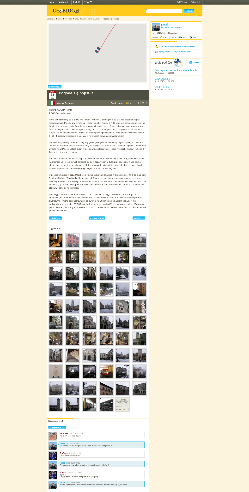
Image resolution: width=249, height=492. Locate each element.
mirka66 (64, 433)
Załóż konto (182, 2)
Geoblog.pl (51, 19)
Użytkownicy (64, 2)
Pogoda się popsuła (111, 19)
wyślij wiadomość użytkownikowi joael (175, 52)
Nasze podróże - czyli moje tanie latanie (176, 70)
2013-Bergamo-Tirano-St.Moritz (87, 19)
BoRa (63, 453)
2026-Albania (162, 78)
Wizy (86, 2)
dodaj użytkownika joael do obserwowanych (177, 46)
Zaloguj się (196, 2)
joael (60, 19)
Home (51, 2)
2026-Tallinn (162, 87)
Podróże (77, 2)
